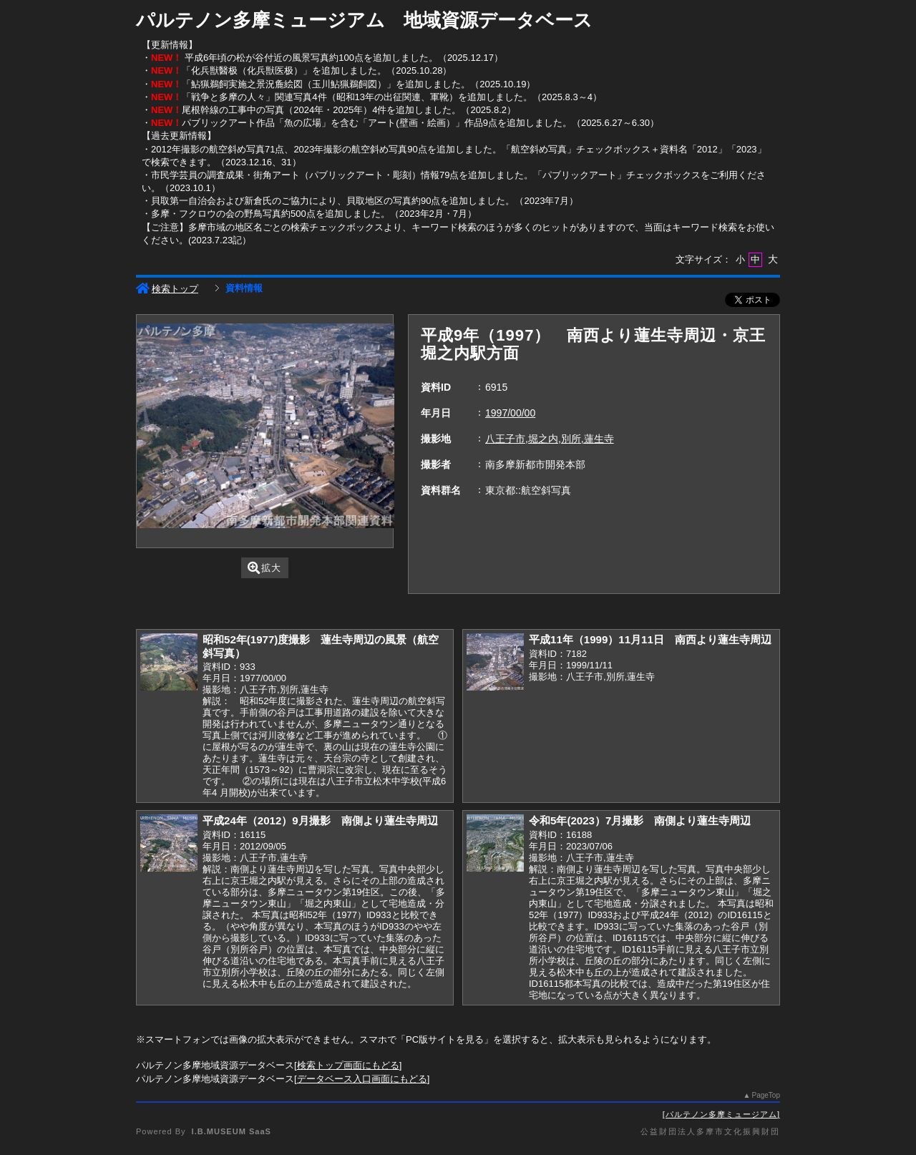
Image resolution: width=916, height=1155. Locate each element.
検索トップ (167, 288)
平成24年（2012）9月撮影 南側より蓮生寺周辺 (320, 820)
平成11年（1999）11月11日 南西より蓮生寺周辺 (650, 639)
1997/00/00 (510, 413)
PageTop (766, 1095)
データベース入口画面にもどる (362, 1078)
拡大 (264, 568)
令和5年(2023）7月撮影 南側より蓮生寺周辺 (640, 820)
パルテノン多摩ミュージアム (721, 1114)
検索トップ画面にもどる (348, 1065)
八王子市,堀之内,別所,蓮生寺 (549, 438)
